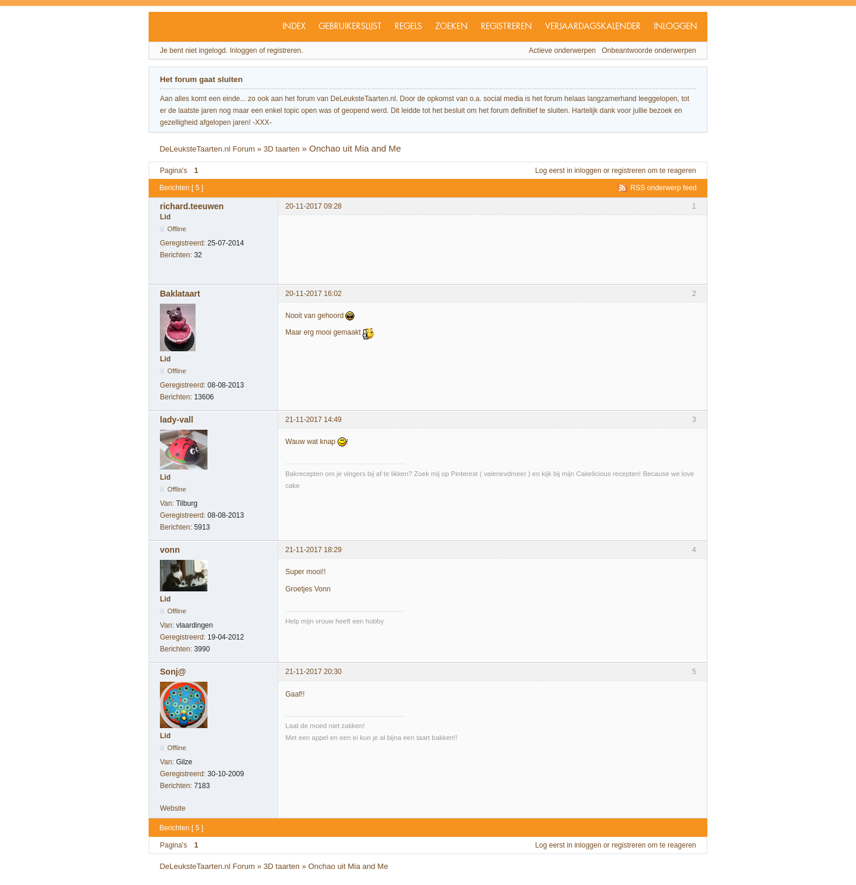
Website (172, 808)
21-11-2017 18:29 (313, 550)
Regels (408, 27)
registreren (629, 170)
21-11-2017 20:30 (313, 671)
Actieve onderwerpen (562, 50)
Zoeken (451, 27)
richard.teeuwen (192, 206)
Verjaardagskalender (593, 27)
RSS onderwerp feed (664, 188)
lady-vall (176, 419)
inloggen (587, 170)
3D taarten (281, 148)
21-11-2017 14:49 (313, 419)
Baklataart (180, 293)
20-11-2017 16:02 (313, 293)
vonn (170, 550)
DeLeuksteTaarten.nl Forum (206, 148)
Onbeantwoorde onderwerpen (649, 50)
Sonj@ (173, 671)
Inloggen (675, 27)
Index (294, 27)
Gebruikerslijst (350, 27)
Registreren (506, 27)
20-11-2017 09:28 (313, 206)
